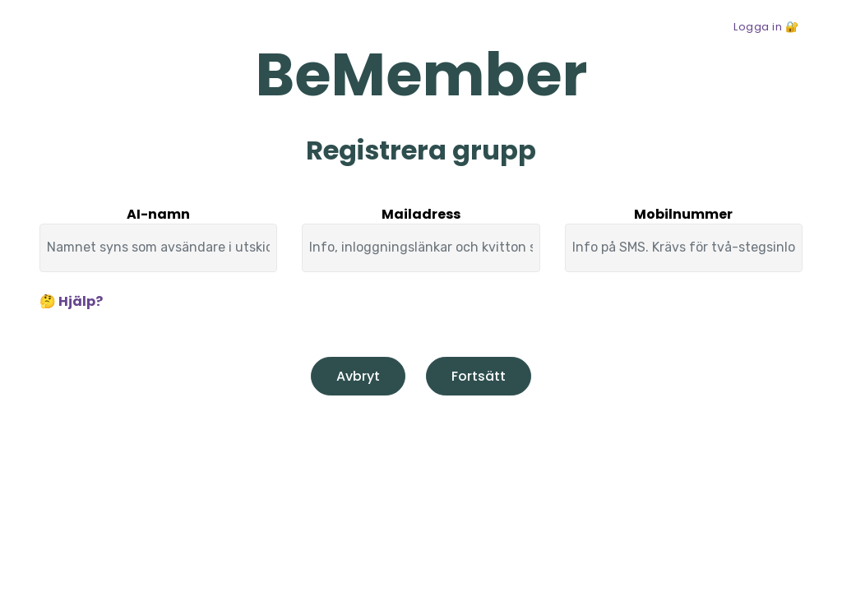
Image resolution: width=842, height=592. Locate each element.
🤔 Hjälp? (71, 301)
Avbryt (358, 376)
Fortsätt (478, 376)
